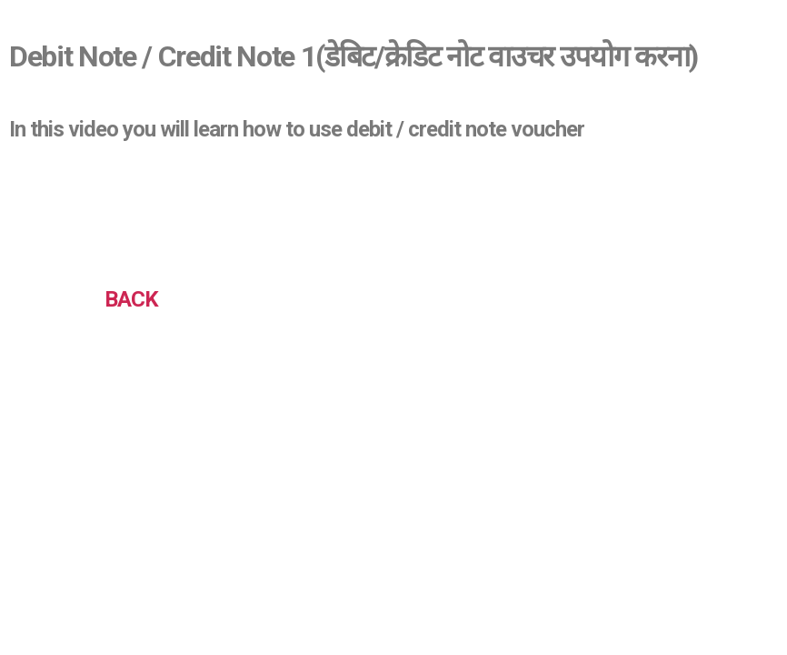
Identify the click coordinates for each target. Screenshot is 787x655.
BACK (131, 299)
